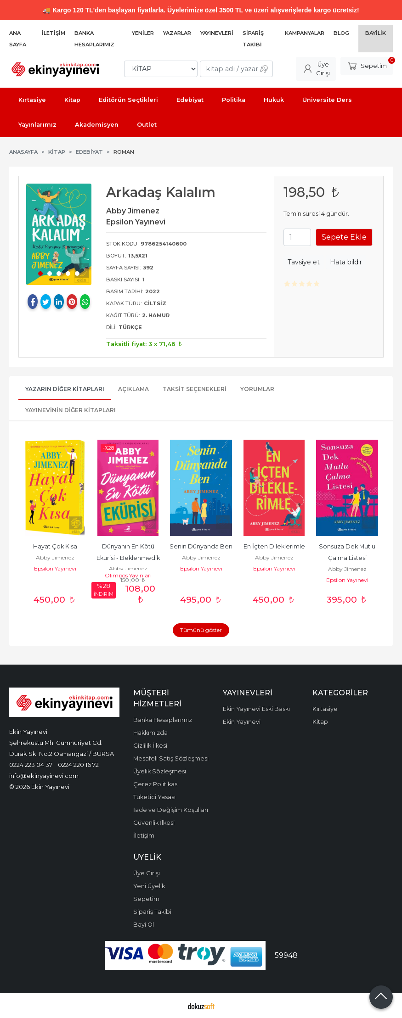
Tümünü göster (201, 629)
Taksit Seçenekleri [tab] (194, 389)
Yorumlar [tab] (257, 389)
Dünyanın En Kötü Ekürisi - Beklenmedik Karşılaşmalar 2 (128, 558)
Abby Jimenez (55, 557)
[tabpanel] (58, 234)
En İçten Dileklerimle (274, 546)
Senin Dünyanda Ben (201, 546)
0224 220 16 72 (78, 764)
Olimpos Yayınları (128, 575)
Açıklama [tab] (133, 389)
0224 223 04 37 (30, 764)
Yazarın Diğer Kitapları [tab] (64, 389)
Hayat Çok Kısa (55, 546)
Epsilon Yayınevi (55, 568)
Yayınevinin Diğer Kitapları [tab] (70, 410)
